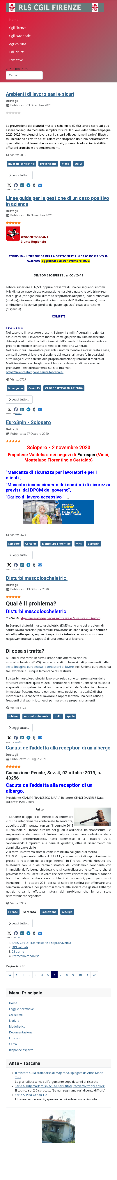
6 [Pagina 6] (54, 975)
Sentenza (29, 912)
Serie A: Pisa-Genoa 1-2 (31, 1095)
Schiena (13, 716)
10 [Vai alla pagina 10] (80, 975)
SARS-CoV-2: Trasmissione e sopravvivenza (41, 943)
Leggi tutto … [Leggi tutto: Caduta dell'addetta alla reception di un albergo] (19, 923)
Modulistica (17, 1026)
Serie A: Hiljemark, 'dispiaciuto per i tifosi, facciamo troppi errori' (60, 1086)
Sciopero (14, 543)
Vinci (79, 543)
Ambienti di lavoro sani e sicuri (40, 94)
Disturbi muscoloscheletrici (37, 578)
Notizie (14, 1021)
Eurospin (93, 543)
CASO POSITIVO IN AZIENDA (64, 388)
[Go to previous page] (16, 974)
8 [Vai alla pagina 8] (67, 975)
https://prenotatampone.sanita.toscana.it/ (34, 372)
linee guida (15, 388)
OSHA (78, 163)
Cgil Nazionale (20, 36)
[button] (9, 185)
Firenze (13, 912)
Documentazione (20, 1032)
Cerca (13, 1044)
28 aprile (18, 952)
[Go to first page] (10, 974)
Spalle (71, 716)
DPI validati (20, 947)
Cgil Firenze (17, 27)
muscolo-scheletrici (21, 163)
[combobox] (24, 75)
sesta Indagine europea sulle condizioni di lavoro (40, 667)
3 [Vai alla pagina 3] (35, 975)
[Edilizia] (22, 52)
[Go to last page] (94, 974)
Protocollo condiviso (25, 956)
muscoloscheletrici (36, 716)
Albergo (67, 912)
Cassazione (48, 912)
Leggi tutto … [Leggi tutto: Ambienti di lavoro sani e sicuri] (19, 175)
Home (13, 19)
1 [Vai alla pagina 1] (23, 975)
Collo (58, 716)
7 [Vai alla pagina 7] (60, 975)
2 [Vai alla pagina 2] (29, 975)
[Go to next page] (87, 974)
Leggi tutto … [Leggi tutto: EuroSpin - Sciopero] (19, 555)
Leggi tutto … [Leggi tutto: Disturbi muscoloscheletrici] (19, 728)
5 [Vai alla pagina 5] (48, 975)
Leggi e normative (21, 1009)
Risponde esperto (21, 1050)
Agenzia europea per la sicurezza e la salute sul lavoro (60, 618)
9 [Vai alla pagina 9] (73, 975)
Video (65, 163)
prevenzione (48, 163)
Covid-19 (34, 388)
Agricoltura (17, 44)
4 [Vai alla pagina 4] (42, 975)
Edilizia (14, 52)
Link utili (15, 1038)
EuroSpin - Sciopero (28, 422)
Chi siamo (16, 1015)
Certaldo (31, 543)
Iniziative (16, 60)
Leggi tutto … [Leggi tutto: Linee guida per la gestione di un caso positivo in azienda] (19, 399)
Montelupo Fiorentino (56, 543)
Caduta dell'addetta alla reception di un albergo (58, 748)
